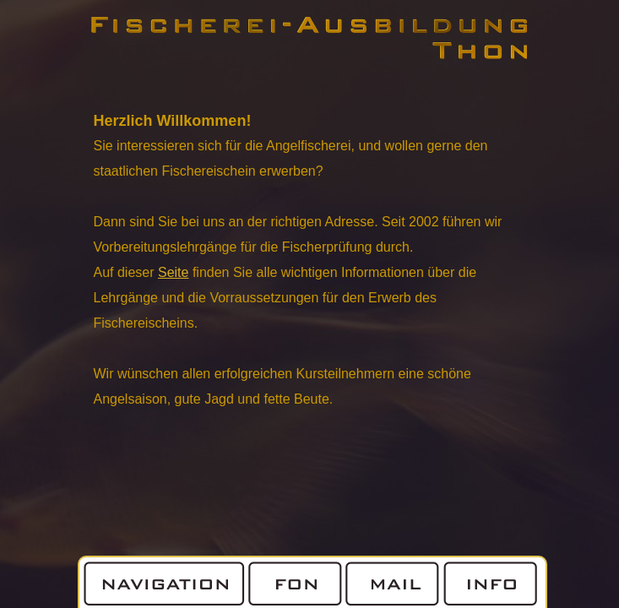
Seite (173, 272)
